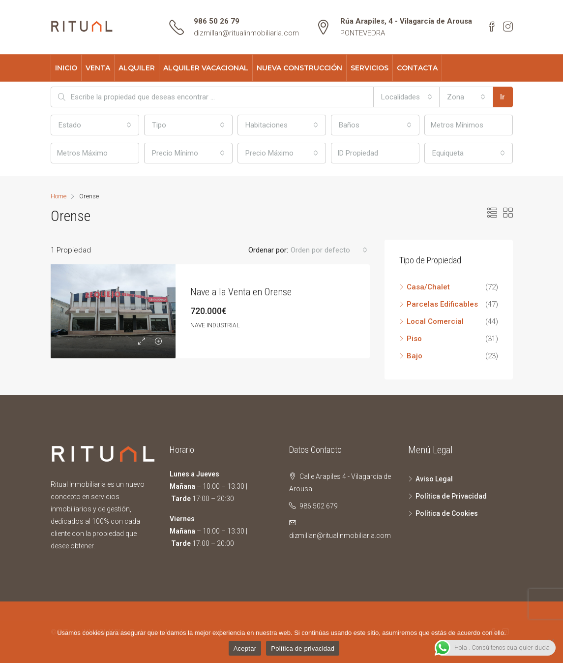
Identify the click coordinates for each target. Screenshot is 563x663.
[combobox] (406, 97)
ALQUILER (137, 67)
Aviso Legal (434, 479)
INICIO (66, 67)
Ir (502, 97)
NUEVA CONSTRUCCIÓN (299, 67)
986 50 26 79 (216, 21)
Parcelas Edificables (442, 304)
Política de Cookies (446, 513)
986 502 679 (318, 506)
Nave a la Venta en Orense (241, 292)
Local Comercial (435, 321)
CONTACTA (417, 67)
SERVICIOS (369, 67)
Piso (414, 338)
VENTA (98, 67)
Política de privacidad (302, 648)
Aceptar (245, 648)
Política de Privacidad (451, 496)
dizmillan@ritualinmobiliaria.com (246, 33)
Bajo (414, 355)
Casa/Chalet (428, 287)
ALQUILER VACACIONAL (205, 67)
